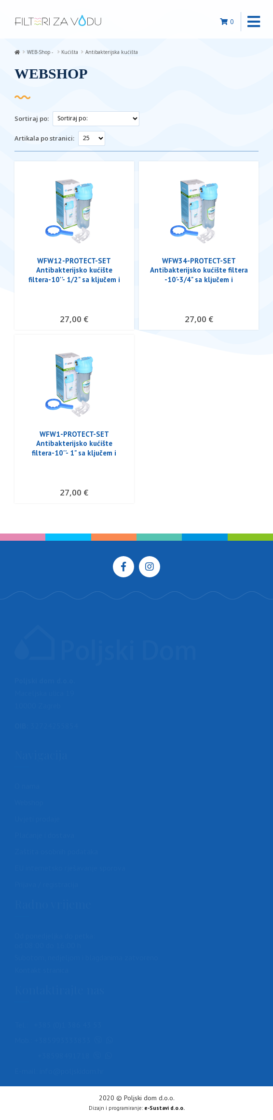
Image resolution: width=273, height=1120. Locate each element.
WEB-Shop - (41, 52)
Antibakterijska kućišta (111, 52)
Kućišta (69, 52)
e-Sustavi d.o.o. (164, 1108)
